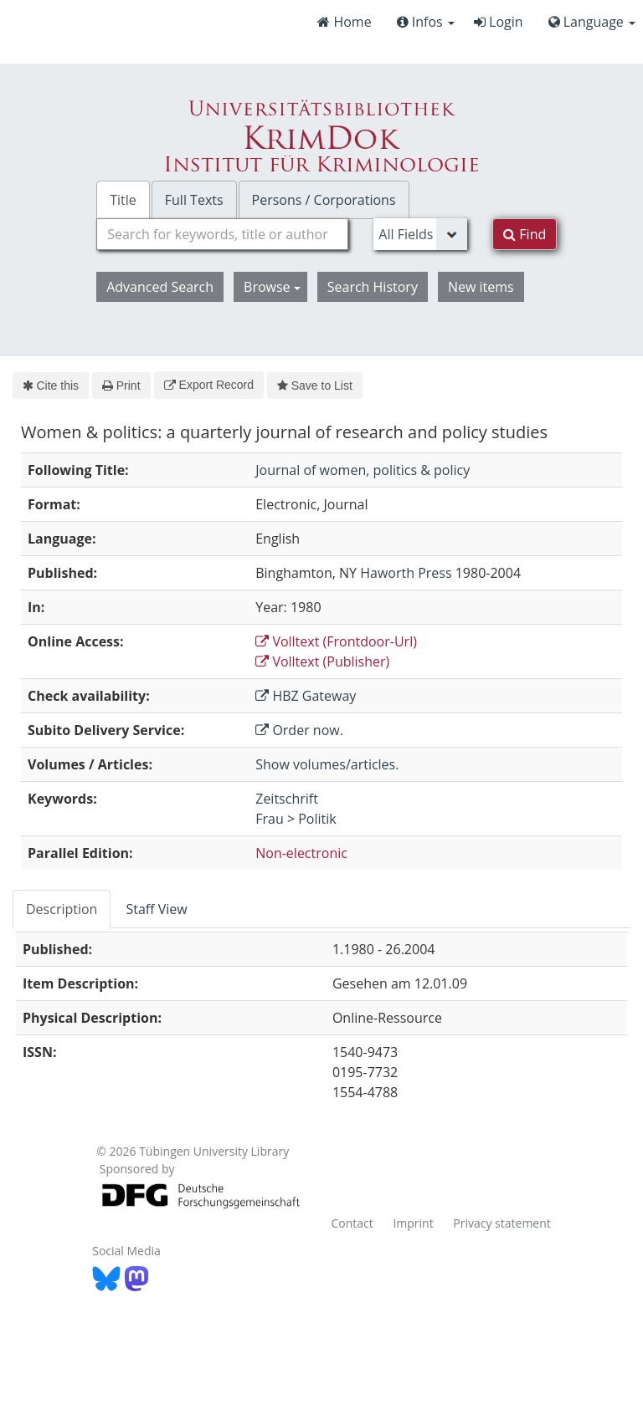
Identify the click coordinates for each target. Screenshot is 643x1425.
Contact (352, 1223)
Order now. (299, 730)
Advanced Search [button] (159, 287)
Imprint (413, 1223)
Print (121, 385)
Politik (317, 819)
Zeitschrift (286, 798)
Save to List (314, 385)
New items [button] (481, 287)
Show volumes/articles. (327, 764)
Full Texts (194, 200)
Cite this (51, 385)
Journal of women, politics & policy (362, 470)
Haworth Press (405, 573)
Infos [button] (426, 22)
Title (123, 200)
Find (524, 234)
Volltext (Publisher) (322, 661)
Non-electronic (301, 853)
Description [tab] (61, 909)
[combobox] (222, 234)
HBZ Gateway (305, 696)
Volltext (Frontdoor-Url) (336, 641)
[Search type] (420, 234)
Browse (272, 287)
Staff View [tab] (156, 909)
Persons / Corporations (324, 200)
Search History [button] (372, 287)
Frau (269, 819)
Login (498, 22)
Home (344, 22)
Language (591, 22)
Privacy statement (502, 1223)
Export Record (209, 384)
